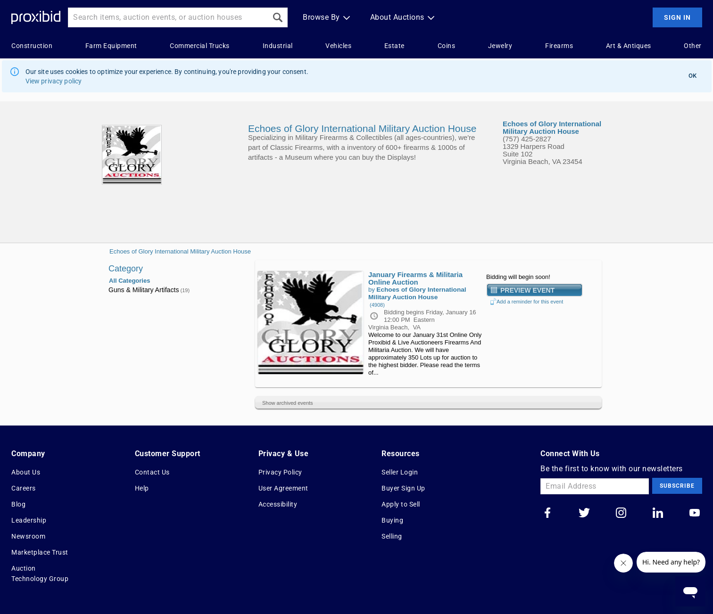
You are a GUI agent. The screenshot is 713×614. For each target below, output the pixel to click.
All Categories (129, 280)
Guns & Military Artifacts (149, 290)
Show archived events (287, 403)
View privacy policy (53, 81)
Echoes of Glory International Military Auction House (180, 251)
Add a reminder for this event (526, 301)
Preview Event (527, 290)
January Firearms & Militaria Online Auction (415, 278)
